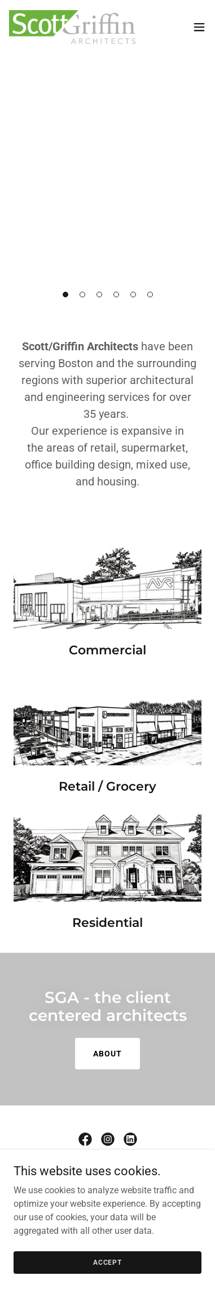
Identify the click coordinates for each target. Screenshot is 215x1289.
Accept (107, 1262)
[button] (65, 294)
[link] (72, 27)
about (107, 1053)
